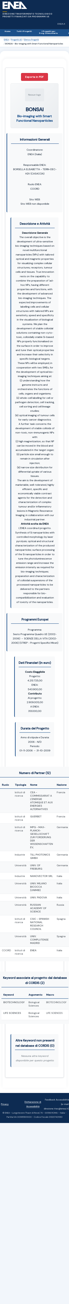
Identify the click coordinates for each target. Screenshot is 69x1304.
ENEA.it (61, 25)
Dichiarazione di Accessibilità (33, 1104)
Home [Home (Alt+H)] (8, 31)
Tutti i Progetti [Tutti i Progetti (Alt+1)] (24, 31)
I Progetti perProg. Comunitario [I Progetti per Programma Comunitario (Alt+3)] (48, 32)
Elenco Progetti (31, 39)
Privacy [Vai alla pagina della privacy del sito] (5, 1104)
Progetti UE (16, 39)
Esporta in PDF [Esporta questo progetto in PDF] (34, 77)
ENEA (6, 39)
